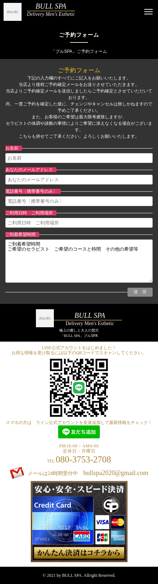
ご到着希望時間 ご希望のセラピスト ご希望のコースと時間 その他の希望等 (79, 261)
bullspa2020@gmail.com (115, 472)
